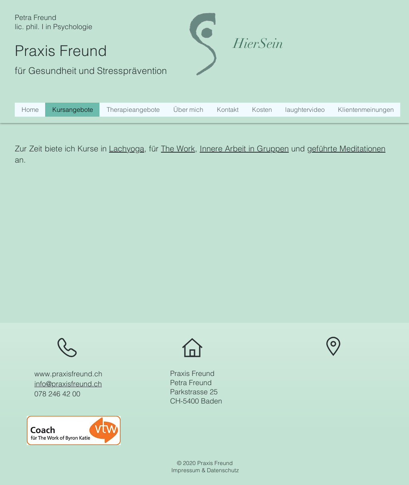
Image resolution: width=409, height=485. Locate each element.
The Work (178, 148)
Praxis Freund (61, 51)
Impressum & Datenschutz (205, 470)
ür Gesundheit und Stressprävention (92, 70)
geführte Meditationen (346, 148)
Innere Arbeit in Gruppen (244, 148)
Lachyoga (126, 148)
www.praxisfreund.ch (68, 373)
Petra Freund (35, 17)
